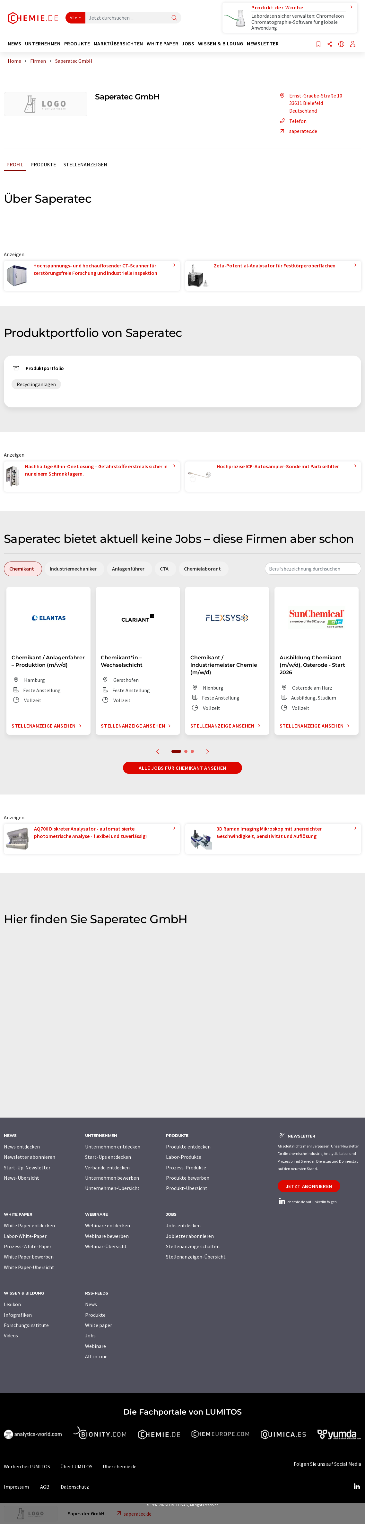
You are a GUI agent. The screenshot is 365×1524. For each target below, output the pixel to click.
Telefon (292, 121)
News (91, 1304)
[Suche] (174, 18)
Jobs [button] (188, 44)
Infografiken (18, 1315)
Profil (14, 164)
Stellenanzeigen (85, 164)
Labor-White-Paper (25, 1236)
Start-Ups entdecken (108, 1157)
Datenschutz (75, 1486)
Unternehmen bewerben (112, 1178)
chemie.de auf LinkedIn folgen (307, 1201)
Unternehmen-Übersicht (112, 1188)
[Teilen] (329, 44)
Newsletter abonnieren (29, 1157)
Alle (73, 18)
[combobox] (313, 568)
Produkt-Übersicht (186, 1188)
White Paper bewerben (29, 1256)
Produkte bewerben (187, 1178)
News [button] (15, 44)
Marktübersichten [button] (118, 44)
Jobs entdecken (183, 1225)
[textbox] (313, 568)
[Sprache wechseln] (341, 44)
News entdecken (22, 1146)
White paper (98, 1325)
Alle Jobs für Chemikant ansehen (182, 768)
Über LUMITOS (76, 1466)
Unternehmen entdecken (112, 1146)
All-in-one (96, 1356)
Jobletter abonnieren (190, 1236)
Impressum (16, 1486)
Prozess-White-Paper (27, 1246)
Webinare (95, 1346)
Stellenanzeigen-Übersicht (196, 1256)
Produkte (43, 164)
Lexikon (12, 1304)
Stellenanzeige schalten (193, 1246)
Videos (11, 1335)
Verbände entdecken (107, 1167)
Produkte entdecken (188, 1146)
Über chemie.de (119, 1466)
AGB (44, 1486)
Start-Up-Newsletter (27, 1167)
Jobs (90, 1335)
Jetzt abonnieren (309, 1186)
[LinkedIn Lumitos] (356, 1486)
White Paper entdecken (29, 1225)
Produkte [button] (77, 44)
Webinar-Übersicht (106, 1246)
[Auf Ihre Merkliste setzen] (318, 44)
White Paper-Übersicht (29, 1267)
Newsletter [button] (263, 44)
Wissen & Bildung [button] (220, 44)
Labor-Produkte (183, 1157)
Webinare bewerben (107, 1236)
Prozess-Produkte (186, 1167)
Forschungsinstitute (26, 1325)
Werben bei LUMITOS (27, 1466)
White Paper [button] (162, 44)
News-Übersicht (21, 1178)
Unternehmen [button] (43, 44)
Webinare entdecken (107, 1225)
